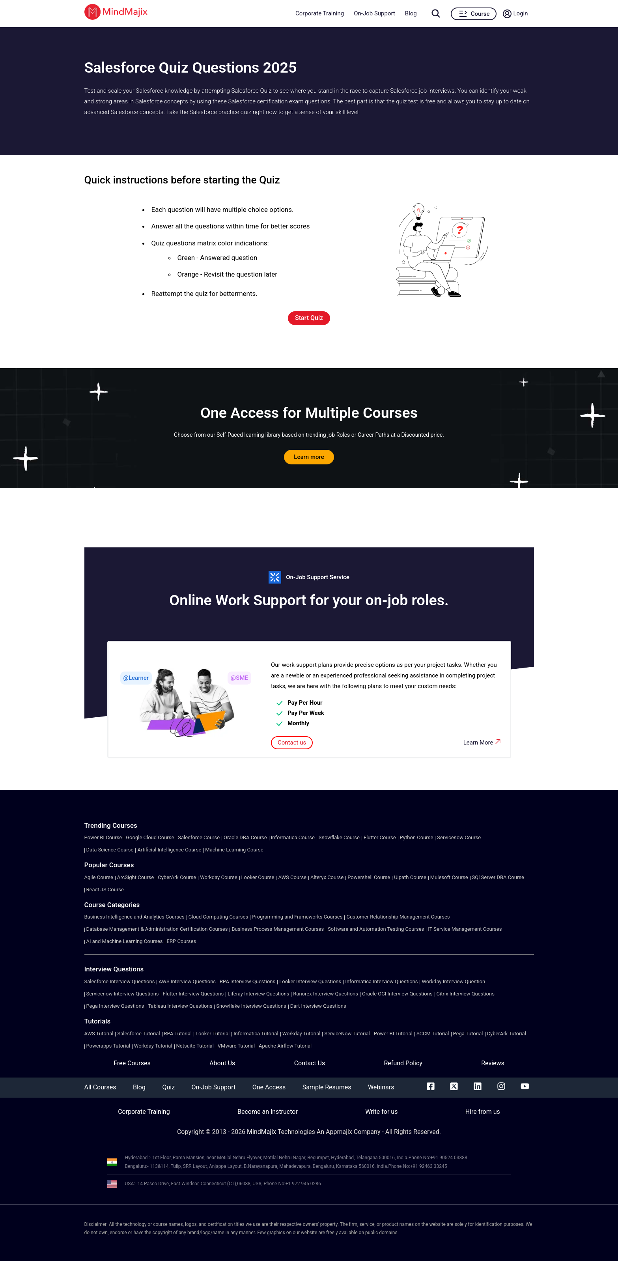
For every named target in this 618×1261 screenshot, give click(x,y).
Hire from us (482, 1111)
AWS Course (292, 877)
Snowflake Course (339, 837)
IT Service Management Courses (465, 929)
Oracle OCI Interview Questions (397, 994)
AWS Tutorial (99, 1033)
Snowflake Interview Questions (251, 1006)
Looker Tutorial (213, 1033)
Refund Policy (403, 1063)
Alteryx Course (327, 877)
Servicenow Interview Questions (122, 994)
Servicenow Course (459, 837)
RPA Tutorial (178, 1033)
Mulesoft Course (449, 877)
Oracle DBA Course (245, 837)
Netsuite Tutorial (195, 1046)
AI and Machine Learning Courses (124, 941)
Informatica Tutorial (255, 1033)
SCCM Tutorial (432, 1033)
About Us (222, 1063)
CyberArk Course (177, 877)
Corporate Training (319, 13)
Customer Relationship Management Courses (398, 917)
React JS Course (105, 889)
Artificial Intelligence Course (169, 850)
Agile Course (98, 877)
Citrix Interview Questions (466, 994)
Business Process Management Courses (278, 929)
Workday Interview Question (453, 981)
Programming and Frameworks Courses (297, 917)
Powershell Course (368, 877)
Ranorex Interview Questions (325, 994)
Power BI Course (103, 837)
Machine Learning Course (234, 850)
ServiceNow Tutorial (347, 1033)
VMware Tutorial (236, 1046)
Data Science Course (110, 850)
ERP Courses (181, 941)
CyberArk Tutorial (506, 1033)
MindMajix (262, 1132)
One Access (269, 1087)
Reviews (492, 1063)
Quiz (168, 1087)
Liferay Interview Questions (258, 994)
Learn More (482, 741)
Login (520, 13)
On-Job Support (374, 13)
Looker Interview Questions (310, 981)
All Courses (100, 1087)
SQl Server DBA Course (498, 877)
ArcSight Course (135, 877)
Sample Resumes (326, 1087)
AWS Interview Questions (187, 981)
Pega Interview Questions (115, 1006)
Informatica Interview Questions (381, 981)
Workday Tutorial (301, 1033)
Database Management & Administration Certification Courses (157, 929)
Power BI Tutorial (393, 1033)
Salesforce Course (199, 837)
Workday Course (218, 877)
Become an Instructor (267, 1111)
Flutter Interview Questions (193, 994)
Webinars (381, 1087)
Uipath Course (410, 877)
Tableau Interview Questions (180, 1006)
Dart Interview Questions (318, 1006)
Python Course (416, 837)
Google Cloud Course (150, 837)
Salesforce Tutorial (138, 1033)
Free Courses (132, 1063)
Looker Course (257, 877)
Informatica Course (293, 837)
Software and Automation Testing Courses (376, 929)
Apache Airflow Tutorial (285, 1046)
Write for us (381, 1111)
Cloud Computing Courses (218, 917)
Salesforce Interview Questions (119, 981)
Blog (411, 13)
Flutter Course (380, 837)
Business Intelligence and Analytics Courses (134, 917)
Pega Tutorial (468, 1033)
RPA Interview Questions (247, 981)
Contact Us (309, 1063)
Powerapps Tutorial (108, 1046)
